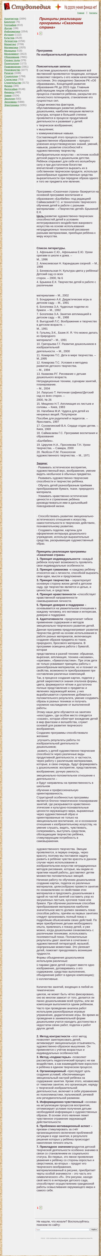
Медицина (10, 50)
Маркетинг (10, 44)
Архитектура (11, 18)
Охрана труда (12, 60)
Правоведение (12, 66)
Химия (8, 95)
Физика (8, 86)
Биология (9, 22)
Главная (80, 13)
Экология (9, 98)
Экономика (10, 102)
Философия (11, 89)
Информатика (12, 31)
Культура (9, 38)
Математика (11, 47)
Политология (11, 63)
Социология (11, 76)
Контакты (93, 13)
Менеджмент (11, 54)
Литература (10, 41)
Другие (8, 28)
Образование (11, 57)
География (10, 25)
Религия (8, 73)
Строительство (12, 82)
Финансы (9, 92)
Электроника (11, 105)
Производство (12, 70)
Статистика (10, 79)
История (9, 34)
